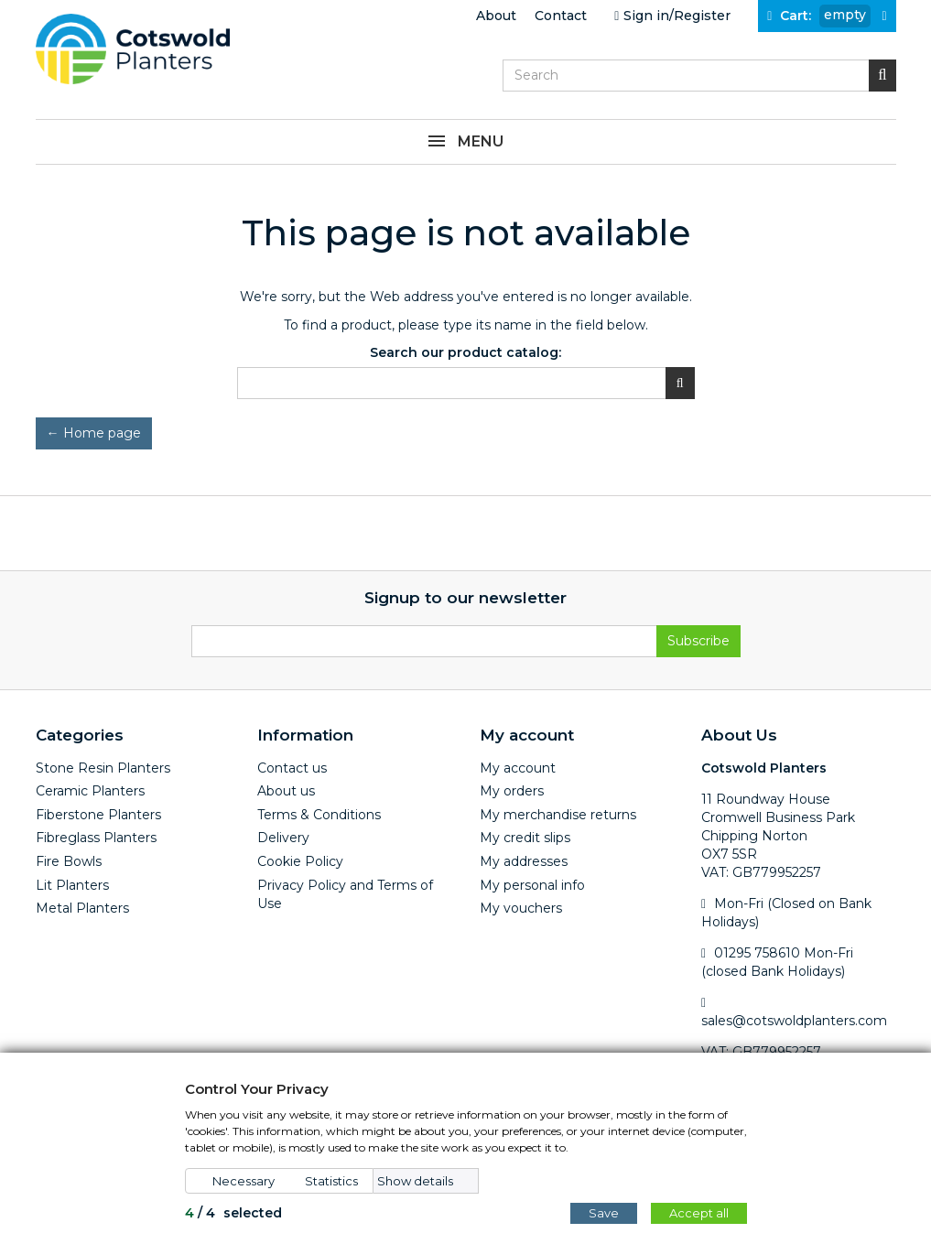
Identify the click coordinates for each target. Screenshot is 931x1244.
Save (604, 1213)
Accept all (699, 1213)
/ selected (233, 1213)
